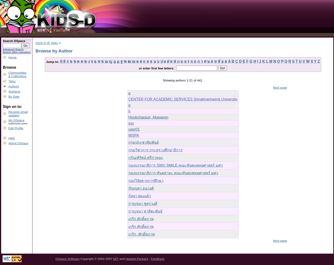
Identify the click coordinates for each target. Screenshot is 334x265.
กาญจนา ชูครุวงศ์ (142, 204)
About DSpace (18, 143)
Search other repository (17, 52)
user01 (134, 129)
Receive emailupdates (18, 113)
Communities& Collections (17, 74)
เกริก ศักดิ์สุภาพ (141, 219)
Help (11, 138)
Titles (12, 81)
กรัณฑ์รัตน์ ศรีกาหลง (145, 158)
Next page (280, 87)
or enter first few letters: (157, 68)
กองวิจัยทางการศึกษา (145, 181)
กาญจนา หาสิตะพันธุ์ (145, 211)
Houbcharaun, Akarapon (148, 117)
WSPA (133, 135)
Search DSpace (14, 41)
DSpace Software (68, 259)
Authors (13, 86)
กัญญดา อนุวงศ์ (141, 188)
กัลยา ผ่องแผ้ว (139, 196)
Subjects (14, 91)
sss (131, 123)
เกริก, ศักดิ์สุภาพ (141, 234)
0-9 (62, 61)
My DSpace (16, 120)
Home (12, 57)
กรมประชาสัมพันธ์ (143, 142)
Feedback (158, 259)
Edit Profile (15, 128)
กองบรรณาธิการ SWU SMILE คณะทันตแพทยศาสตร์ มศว (175, 165)
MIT (116, 259)
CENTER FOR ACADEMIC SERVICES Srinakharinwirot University (183, 99)
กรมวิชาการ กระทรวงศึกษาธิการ (155, 150)
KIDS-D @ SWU (46, 43)
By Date (13, 96)
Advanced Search (13, 49)
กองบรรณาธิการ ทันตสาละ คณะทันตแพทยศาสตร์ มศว (173, 173)
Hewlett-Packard (136, 259)
